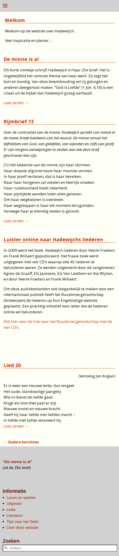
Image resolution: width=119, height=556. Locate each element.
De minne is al (21, 59)
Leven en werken (21, 498)
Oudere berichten (21, 442)
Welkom (15, 20)
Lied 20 (12, 365)
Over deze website (22, 527)
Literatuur (15, 515)
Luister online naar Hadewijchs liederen (53, 239)
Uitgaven (14, 503)
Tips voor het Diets (22, 522)
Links (11, 510)
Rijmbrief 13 (19, 121)
